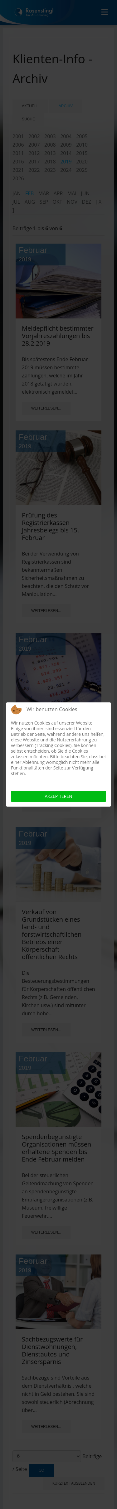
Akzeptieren (58, 796)
